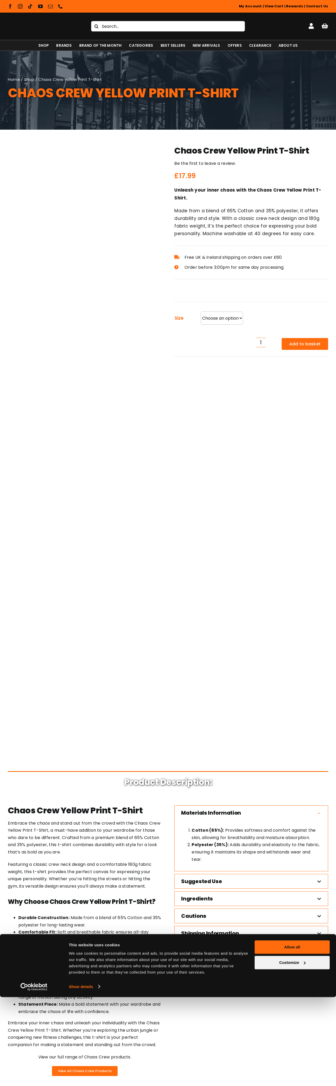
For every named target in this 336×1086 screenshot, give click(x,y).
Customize (292, 1051)
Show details (81, 1075)
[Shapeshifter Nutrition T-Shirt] (44, 809)
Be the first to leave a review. (205, 163)
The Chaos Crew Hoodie (209, 877)
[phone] (60, 6)
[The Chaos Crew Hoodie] (209, 809)
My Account (250, 6)
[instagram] (20, 6)
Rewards (294, 6)
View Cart (274, 6)
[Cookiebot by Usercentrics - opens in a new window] (34, 1076)
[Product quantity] (261, 342)
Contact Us (317, 6)
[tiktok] (30, 6)
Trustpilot (18, 701)
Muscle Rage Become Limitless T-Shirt (127, 877)
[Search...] (168, 26)
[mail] (50, 6)
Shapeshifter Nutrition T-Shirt (44, 877)
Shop (29, 79)
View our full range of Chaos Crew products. (84, 660)
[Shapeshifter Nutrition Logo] (40, 20)
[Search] (96, 26)
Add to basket (305, 344)
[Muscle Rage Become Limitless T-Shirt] (126, 809)
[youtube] (40, 6)
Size (179, 318)
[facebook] (10, 6)
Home (14, 79)
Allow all (292, 1036)
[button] (251, 416)
